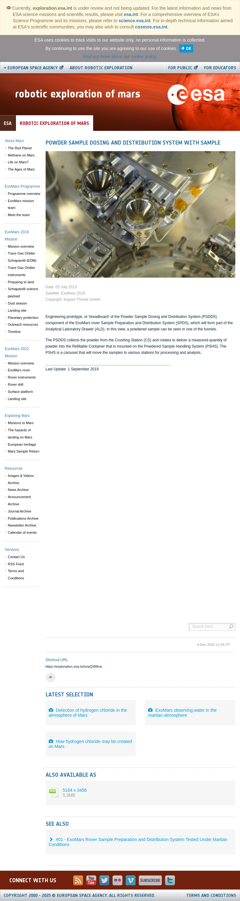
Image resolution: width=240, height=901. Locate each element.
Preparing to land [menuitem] (21, 282)
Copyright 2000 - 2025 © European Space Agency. (80, 895)
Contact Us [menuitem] (16, 557)
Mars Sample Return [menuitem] (23, 451)
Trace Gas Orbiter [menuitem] (21, 253)
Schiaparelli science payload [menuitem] (23, 292)
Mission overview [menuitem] (21, 246)
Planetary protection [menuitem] (23, 317)
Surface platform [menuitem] (20, 392)
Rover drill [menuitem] (15, 384)
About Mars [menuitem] (14, 141)
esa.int (131, 14)
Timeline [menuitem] (14, 332)
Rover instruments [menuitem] (22, 377)
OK (188, 48)
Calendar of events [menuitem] (22, 532)
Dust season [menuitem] (17, 303)
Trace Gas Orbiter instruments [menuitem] (21, 271)
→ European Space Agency (31, 68)
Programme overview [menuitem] (24, 194)
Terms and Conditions (211, 895)
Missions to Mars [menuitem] (21, 423)
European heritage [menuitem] (22, 444)
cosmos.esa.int (151, 26)
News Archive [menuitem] (18, 490)
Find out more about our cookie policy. (120, 56)
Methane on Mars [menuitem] (21, 155)
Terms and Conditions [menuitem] (16, 574)
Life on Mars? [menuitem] (18, 162)
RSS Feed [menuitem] (16, 564)
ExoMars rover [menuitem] (19, 370)
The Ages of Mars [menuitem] (21, 169)
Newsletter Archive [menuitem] (22, 525)
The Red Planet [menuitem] (20, 148)
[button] (51, 677)
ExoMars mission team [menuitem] (21, 204)
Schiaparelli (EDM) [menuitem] (22, 260)
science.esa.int (135, 20)
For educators (220, 68)
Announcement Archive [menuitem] (19, 500)
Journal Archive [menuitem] (19, 511)
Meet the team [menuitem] (19, 215)
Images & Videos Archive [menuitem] (21, 479)
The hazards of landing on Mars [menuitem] (20, 433)
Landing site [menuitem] (17, 310)
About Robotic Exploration (101, 68)
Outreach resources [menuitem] (23, 324)
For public (180, 68)
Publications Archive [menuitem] (23, 518)
